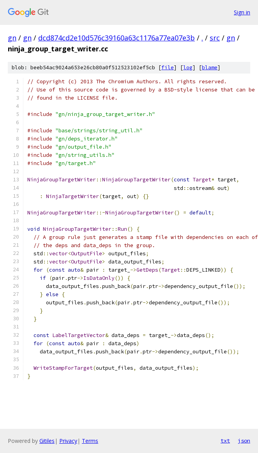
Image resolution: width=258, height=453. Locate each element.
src (215, 37)
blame (209, 67)
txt (225, 440)
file (167, 67)
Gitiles (47, 440)
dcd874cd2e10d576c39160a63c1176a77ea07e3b (116, 37)
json (244, 440)
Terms (90, 440)
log (188, 67)
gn (12, 37)
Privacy (68, 440)
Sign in (242, 12)
